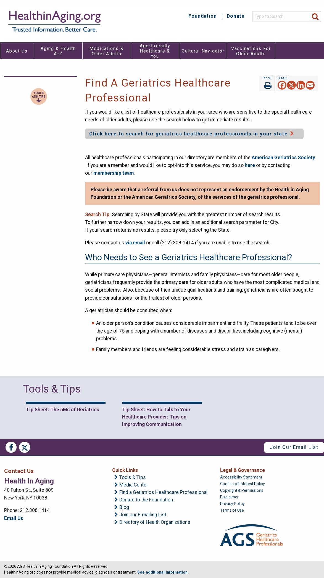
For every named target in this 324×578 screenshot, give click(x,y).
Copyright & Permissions (241, 490)
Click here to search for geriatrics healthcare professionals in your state (188, 134)
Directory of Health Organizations (154, 522)
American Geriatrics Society (283, 157)
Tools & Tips (132, 477)
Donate (235, 16)
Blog (124, 507)
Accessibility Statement (241, 477)
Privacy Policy (232, 504)
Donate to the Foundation (146, 500)
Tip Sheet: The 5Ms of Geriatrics (62, 409)
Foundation (202, 16)
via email (135, 242)
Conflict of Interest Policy (242, 484)
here (250, 165)
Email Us (13, 518)
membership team (113, 173)
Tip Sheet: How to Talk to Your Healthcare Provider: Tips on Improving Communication (156, 417)
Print (267, 83)
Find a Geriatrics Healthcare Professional (163, 492)
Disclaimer (229, 497)
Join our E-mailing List (142, 514)
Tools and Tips (39, 94)
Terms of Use (232, 510)
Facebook (11, 447)
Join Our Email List (294, 447)
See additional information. (163, 572)
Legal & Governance (242, 470)
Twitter (24, 447)
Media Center (133, 485)
